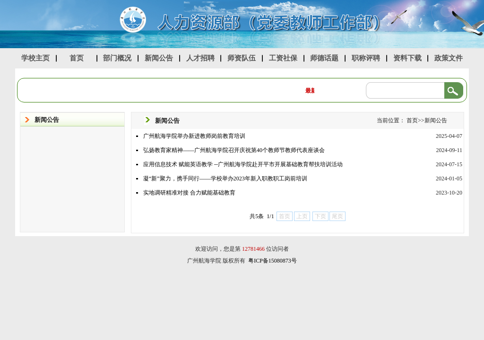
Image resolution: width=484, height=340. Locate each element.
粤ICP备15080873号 (272, 260)
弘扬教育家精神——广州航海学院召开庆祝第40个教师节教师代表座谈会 (234, 150)
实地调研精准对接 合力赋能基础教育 (189, 192)
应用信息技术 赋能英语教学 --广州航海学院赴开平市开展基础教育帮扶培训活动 (243, 164)
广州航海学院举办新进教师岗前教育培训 (194, 136)
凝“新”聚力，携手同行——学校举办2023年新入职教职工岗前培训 (225, 178)
